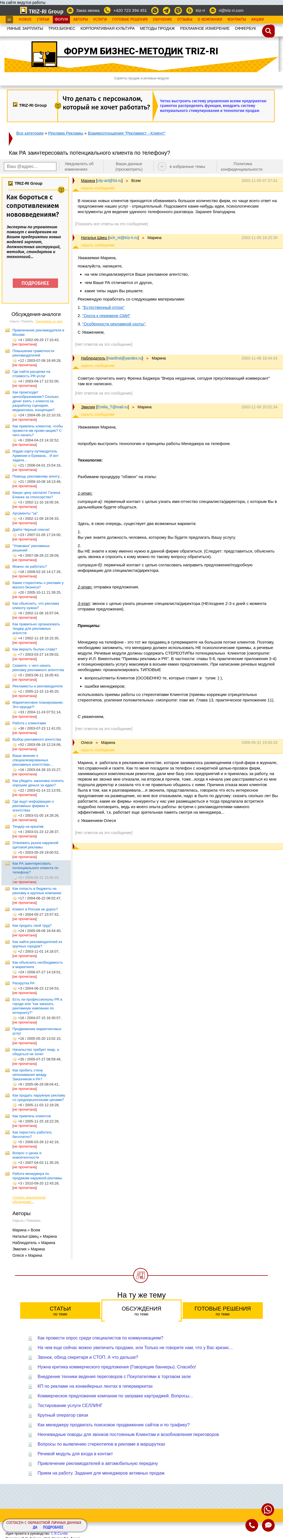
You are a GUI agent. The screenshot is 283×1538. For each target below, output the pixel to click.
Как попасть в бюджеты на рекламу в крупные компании (36, 890)
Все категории (30, 133)
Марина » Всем (26, 1230)
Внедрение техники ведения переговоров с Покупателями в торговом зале (114, 1376)
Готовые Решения (130, 20)
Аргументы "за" (25, 513)
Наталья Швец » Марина (34, 1236)
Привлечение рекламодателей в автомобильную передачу (98, 1463)
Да (35, 1528)
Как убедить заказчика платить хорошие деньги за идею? (38, 783)
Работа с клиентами (29, 723)
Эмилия (88, 407)
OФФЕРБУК (245, 28)
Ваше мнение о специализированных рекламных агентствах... (32, 760)
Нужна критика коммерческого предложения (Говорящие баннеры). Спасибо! (117, 1367)
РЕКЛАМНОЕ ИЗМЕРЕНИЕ (205, 28)
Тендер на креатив (28, 826)
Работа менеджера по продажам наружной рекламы (37, 1176)
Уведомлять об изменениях (79, 166)
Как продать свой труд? (31, 925)
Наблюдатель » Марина (33, 1242)
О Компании (210, 20)
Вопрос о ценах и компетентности (26, 1155)
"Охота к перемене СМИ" (106, 315)
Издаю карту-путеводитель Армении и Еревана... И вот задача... (35, 455)
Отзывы (184, 20)
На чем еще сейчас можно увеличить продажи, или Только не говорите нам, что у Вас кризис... (135, 1347)
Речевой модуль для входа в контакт (75, 1453)
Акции (257, 20)
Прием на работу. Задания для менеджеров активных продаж (101, 1473)
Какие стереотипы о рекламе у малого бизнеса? (38, 585)
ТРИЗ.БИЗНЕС (61, 28)
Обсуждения (141, 1311)
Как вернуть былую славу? (34, 649)
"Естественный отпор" (103, 307)
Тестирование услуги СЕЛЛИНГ (70, 1405)
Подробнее (53, 1528)
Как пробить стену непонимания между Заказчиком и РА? (29, 1074)
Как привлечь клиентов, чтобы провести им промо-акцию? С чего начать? (37, 430)
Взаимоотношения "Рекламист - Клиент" (127, 133)
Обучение (162, 20)
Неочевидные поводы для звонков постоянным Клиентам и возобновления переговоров (128, 1434)
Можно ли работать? (29, 566)
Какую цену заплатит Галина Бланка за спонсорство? (36, 495)
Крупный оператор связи (63, 1415)
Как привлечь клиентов (31, 1116)
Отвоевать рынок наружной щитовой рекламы (35, 845)
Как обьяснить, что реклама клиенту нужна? (35, 605)
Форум (61, 20)
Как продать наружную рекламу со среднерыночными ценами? (38, 1097)
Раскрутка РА (23, 983)
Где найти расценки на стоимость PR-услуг (31, 373)
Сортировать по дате (48, 321)
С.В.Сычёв (59, 1534)
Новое (25, 20)
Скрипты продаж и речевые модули (141, 78)
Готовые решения (223, 1311)
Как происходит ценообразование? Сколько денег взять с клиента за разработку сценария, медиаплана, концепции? (35, 401)
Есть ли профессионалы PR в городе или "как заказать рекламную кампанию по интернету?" (37, 1006)
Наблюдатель (93, 358)
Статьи (43, 20)
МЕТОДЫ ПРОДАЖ (157, 28)
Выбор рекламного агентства (36, 739)
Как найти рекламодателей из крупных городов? (37, 944)
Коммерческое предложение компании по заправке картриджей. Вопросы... (115, 1396)
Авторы (80, 20)
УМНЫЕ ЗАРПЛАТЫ (25, 28)
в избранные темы (187, 166)
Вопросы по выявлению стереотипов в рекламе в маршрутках (101, 1444)
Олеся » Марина (27, 1255)
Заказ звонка (87, 10)
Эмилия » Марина (28, 1249)
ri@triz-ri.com (231, 10)
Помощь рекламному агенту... (37, 476)
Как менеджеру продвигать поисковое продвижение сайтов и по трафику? (114, 1424)
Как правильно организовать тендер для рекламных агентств (36, 628)
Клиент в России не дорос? (35, 909)
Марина (88, 180)
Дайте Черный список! (30, 529)
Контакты (236, 20)
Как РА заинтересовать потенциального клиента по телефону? (35, 867)
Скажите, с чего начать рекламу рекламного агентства (38, 667)
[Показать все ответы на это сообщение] (111, 224)
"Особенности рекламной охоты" (113, 323)
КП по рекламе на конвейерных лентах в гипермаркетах (95, 1386)
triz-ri (200, 10)
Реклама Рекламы (65, 133)
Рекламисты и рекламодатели (37, 686)
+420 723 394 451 (130, 10)
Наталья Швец (94, 237)
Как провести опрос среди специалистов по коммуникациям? (100, 1338)
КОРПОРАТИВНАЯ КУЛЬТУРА (107, 28)
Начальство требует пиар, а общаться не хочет (35, 1051)
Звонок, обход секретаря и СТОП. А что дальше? (88, 1357)
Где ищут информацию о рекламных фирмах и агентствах (33, 805)
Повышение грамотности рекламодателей (33, 353)
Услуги (100, 20)
